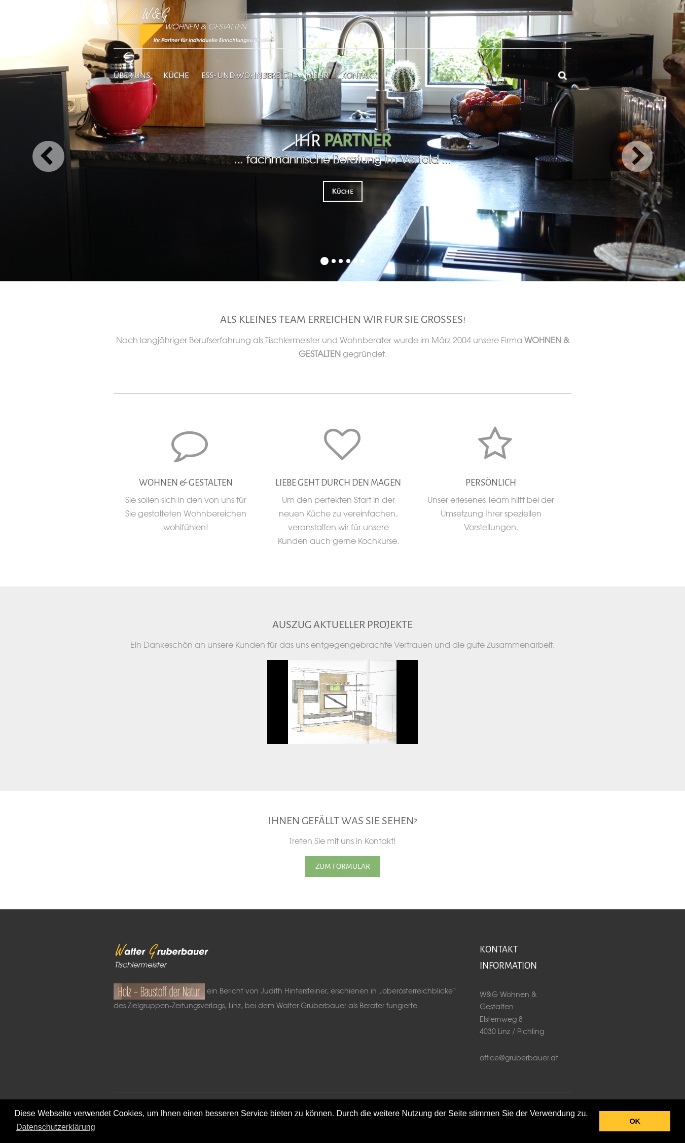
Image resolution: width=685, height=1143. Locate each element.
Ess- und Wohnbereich (247, 75)
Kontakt (359, 75)
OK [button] (634, 1121)
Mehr (317, 75)
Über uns (132, 75)
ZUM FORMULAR (342, 866)
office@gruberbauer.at (519, 1057)
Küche (176, 75)
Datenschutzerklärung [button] (55, 1127)
